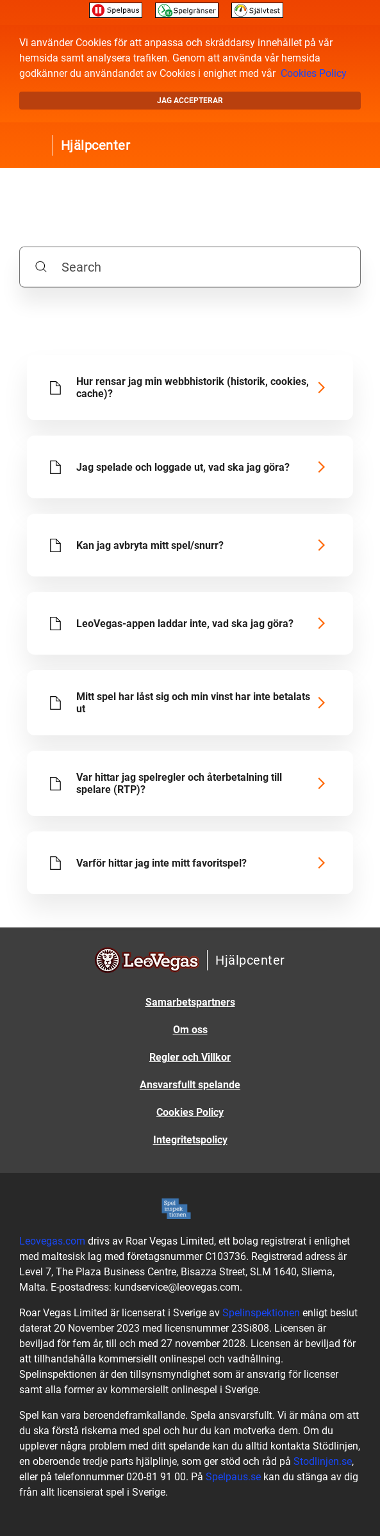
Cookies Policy (314, 73)
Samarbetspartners (190, 1002)
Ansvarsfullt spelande (190, 1085)
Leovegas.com (52, 1241)
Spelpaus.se (233, 1477)
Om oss (190, 1030)
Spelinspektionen (261, 1313)
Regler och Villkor (190, 1057)
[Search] (190, 266)
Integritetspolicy (190, 1140)
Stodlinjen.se (322, 1461)
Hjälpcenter (96, 145)
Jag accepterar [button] (190, 100)
